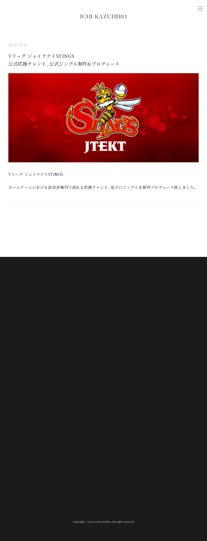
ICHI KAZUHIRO (103, 17)
